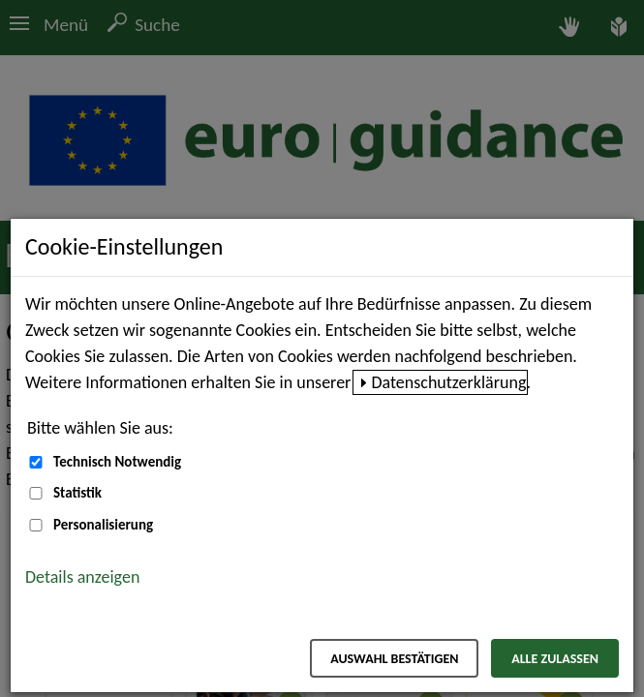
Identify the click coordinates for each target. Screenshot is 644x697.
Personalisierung (103, 524)
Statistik (77, 492)
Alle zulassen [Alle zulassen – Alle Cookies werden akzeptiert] (554, 659)
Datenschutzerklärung (448, 382)
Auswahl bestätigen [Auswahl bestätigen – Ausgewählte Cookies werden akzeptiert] (394, 659)
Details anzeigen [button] (82, 577)
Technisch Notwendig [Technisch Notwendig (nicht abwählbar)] (117, 461)
